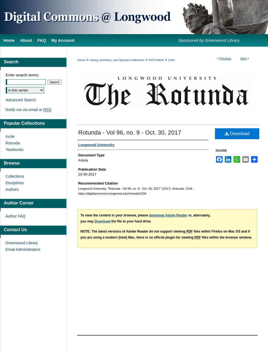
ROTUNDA (156, 60)
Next (243, 58)
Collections (14, 176)
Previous (225, 58)
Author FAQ (15, 216)
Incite (9, 136)
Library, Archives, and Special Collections (116, 60)
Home (81, 60)
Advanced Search (21, 100)
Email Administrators (22, 249)
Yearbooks (14, 149)
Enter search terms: (22, 75)
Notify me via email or (28, 110)
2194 (171, 60)
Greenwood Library (21, 243)
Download (237, 133)
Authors (12, 189)
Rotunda (12, 143)
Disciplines (14, 183)
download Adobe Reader (168, 215)
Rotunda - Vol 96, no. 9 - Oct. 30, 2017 (129, 132)
